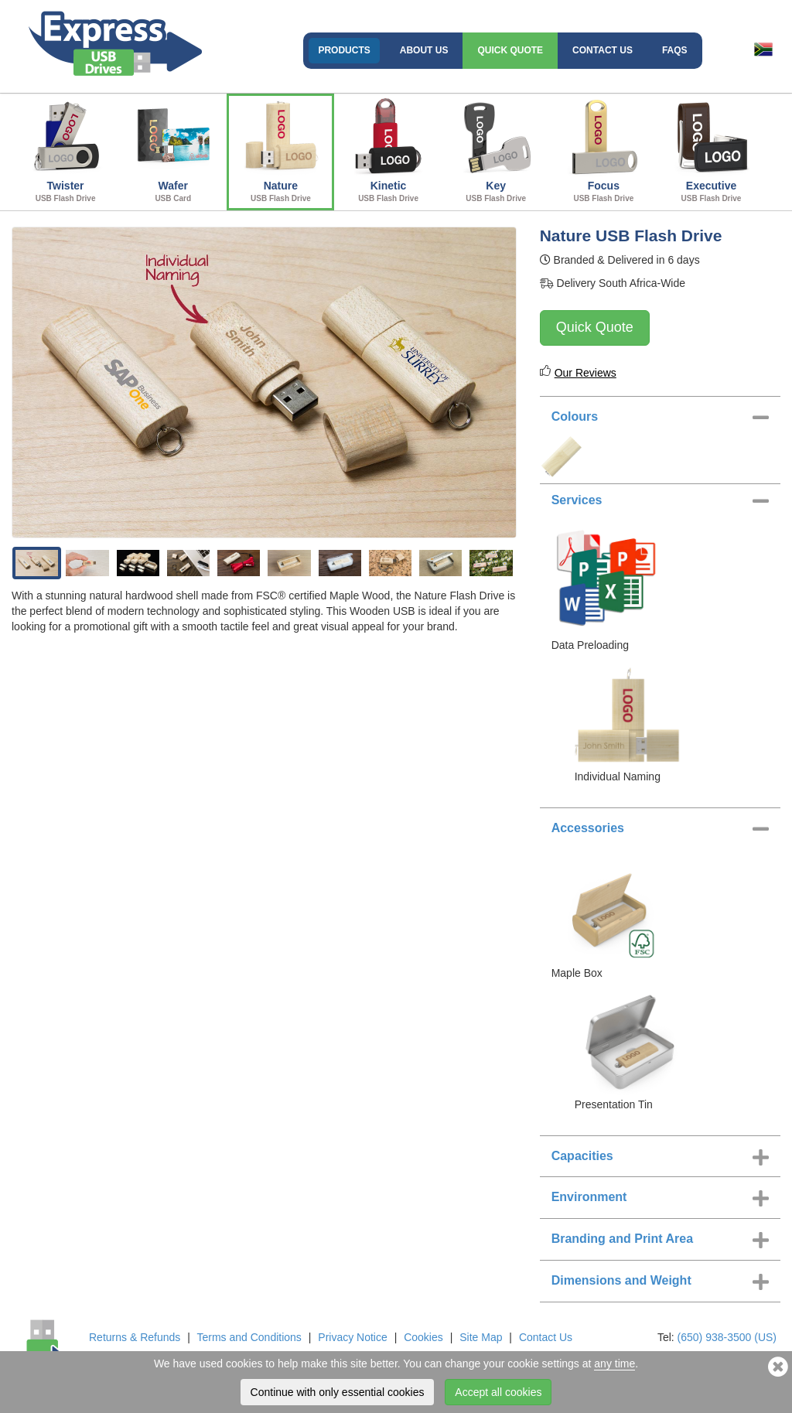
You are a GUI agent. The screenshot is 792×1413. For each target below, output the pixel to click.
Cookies (423, 1337)
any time (614, 1363)
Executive (711, 150)
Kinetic (387, 150)
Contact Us (602, 50)
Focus (603, 150)
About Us (424, 50)
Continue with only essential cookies (338, 1392)
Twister (65, 150)
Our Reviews (585, 373)
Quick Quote (510, 50)
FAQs (675, 50)
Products (344, 50)
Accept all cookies (498, 1392)
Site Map (480, 1337)
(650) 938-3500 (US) (727, 1337)
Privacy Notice (352, 1337)
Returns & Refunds (134, 1337)
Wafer (172, 150)
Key (496, 150)
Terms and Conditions (248, 1337)
